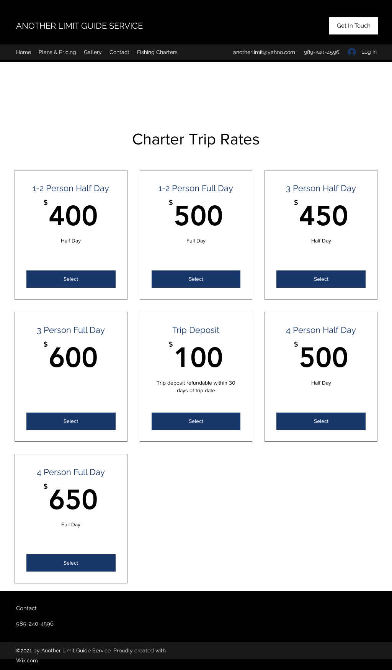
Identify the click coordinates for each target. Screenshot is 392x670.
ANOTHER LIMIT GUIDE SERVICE (79, 26)
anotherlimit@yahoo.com (264, 52)
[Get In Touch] (353, 25)
